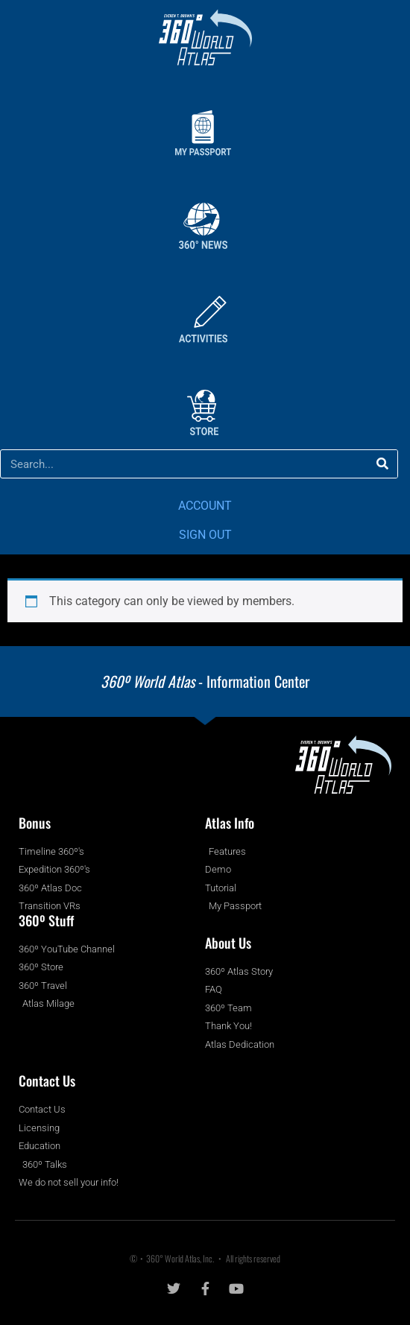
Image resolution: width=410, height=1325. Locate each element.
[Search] (382, 464)
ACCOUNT (205, 506)
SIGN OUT (205, 535)
